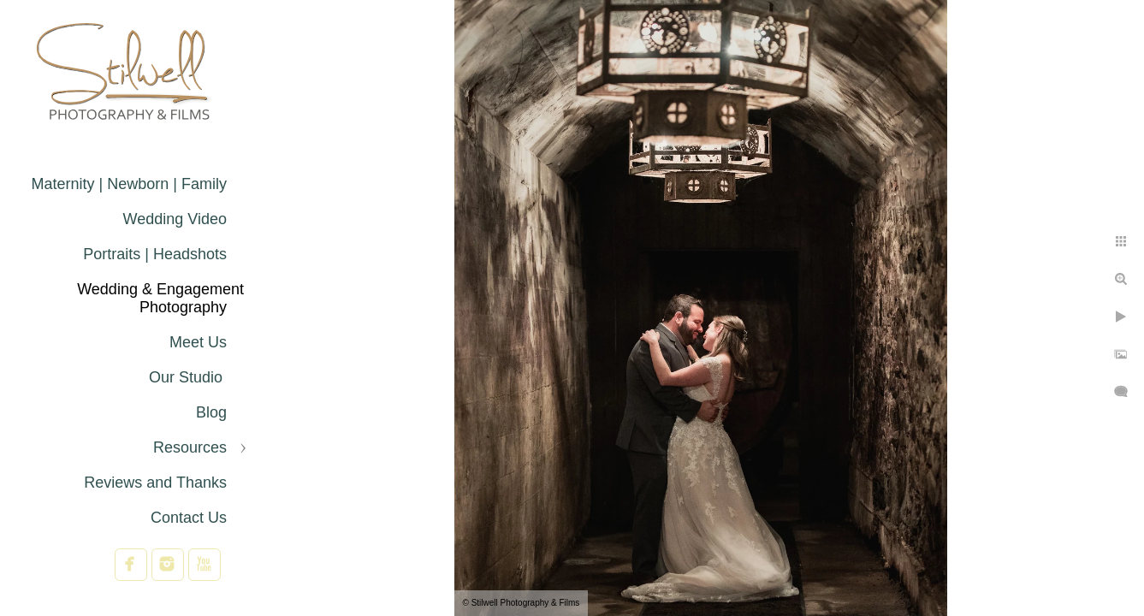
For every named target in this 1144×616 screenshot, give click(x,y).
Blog (211, 412)
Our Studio (188, 377)
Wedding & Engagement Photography (160, 298)
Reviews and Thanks (155, 482)
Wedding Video (175, 219)
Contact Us (189, 517)
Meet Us (198, 342)
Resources (190, 447)
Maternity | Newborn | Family (129, 183)
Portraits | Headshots (155, 254)
